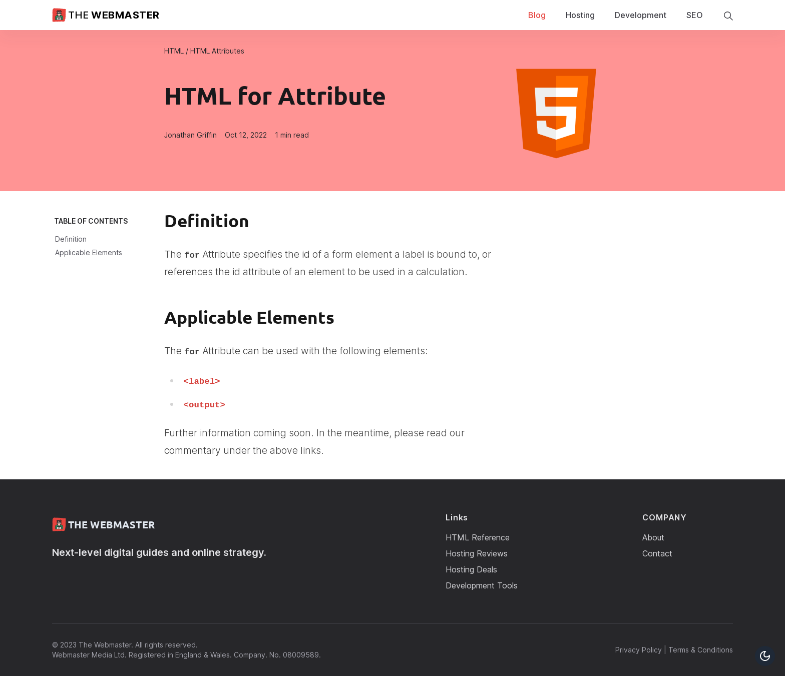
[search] (728, 16)
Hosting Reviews (477, 553)
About (653, 537)
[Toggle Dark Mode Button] (765, 656)
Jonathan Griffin (190, 135)
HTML (174, 51)
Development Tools (482, 585)
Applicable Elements (88, 252)
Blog (537, 15)
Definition (71, 239)
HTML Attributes (217, 51)
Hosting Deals (471, 569)
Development (640, 15)
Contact (657, 553)
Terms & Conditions (700, 649)
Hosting (580, 15)
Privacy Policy (638, 649)
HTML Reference (478, 537)
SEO (694, 15)
